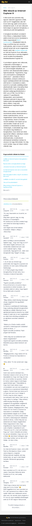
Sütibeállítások (21, 523)
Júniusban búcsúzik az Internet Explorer (14, 166)
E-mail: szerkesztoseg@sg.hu (8, 523)
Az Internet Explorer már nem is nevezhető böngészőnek (15, 170)
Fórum (24, 520)
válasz (23, 210)
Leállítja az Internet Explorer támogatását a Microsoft (15, 159)
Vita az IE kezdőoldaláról (10, 182)
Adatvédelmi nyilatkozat (7, 520)
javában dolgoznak (21, 50)
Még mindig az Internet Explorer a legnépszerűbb (12, 186)
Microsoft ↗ (6, 190)
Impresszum (18, 520)
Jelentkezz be (7, 204)
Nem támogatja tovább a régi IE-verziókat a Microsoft (15, 175)
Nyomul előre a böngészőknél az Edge (14, 163)
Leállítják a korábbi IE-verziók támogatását (15, 179)
